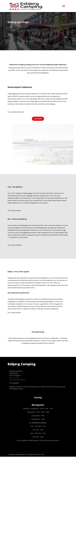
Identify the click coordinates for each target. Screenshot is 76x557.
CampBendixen (33, 387)
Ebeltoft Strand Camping (55, 387)
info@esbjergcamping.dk (17, 380)
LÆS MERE (38, 118)
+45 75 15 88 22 (14, 377)
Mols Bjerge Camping (16, 389)
